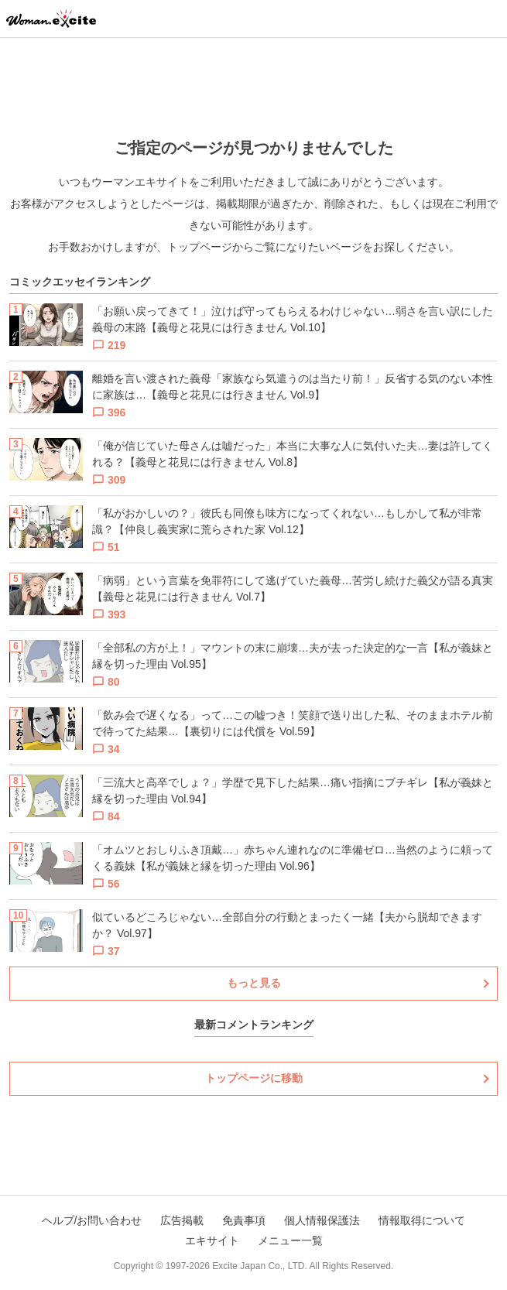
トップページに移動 (254, 1078)
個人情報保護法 (322, 1220)
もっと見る (254, 983)
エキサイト (212, 1240)
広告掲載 (182, 1220)
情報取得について (422, 1220)
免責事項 (243, 1220)
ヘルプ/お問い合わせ (92, 1220)
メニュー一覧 (290, 1240)
